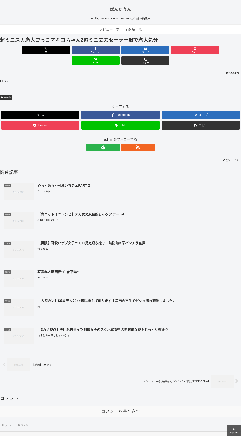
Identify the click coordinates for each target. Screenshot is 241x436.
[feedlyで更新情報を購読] (116, 137)
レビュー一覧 (109, 29)
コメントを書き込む (120, 401)
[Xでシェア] (19, 50)
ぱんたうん (120, 9)
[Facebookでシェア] (59, 50)
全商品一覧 (133, 29)
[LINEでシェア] (181, 50)
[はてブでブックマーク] (100, 50)
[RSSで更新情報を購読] (125, 137)
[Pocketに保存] (140, 50)
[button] (221, 50)
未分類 (6, 87)
